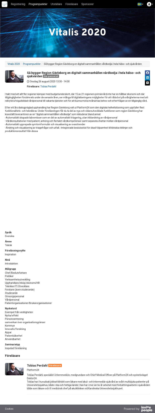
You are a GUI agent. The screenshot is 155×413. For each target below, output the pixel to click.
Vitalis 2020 (14, 64)
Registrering (18, 4)
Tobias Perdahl (48, 86)
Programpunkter (38, 4)
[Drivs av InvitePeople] (138, 409)
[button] (140, 4)
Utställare (56, 4)
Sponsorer (87, 4)
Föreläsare (71, 4)
